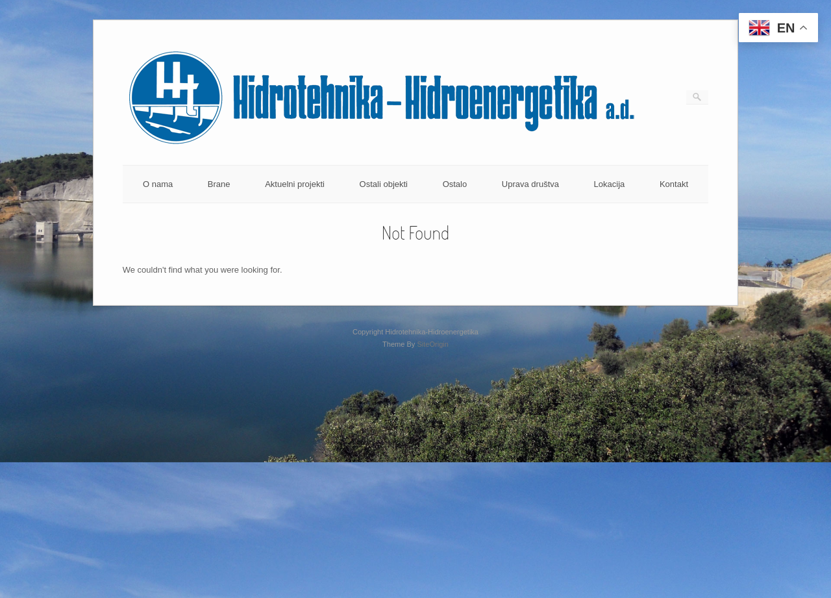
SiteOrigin (433, 344)
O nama (158, 184)
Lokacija (609, 184)
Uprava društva (530, 184)
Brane (219, 184)
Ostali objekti (384, 184)
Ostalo (455, 184)
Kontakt (674, 184)
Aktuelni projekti (295, 184)
